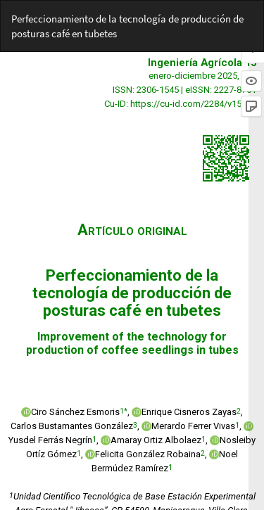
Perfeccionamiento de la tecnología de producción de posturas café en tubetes (127, 26)
